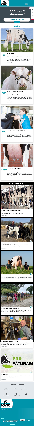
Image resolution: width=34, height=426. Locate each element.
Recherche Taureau (15, 389)
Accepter (22, 420)
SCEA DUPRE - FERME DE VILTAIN (7, 243)
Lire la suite (17, 22)
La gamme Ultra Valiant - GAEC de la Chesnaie (10, 308)
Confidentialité (3, 409)
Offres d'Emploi (6, 389)
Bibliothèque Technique (16, 394)
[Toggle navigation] (26, 4)
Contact (6, 409)
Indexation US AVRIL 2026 (17, 19)
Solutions (16, 130)
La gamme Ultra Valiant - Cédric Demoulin (9, 341)
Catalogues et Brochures (25, 389)
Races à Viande (15, 91)
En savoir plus (12, 424)
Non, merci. (28, 420)
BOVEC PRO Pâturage (5, 374)
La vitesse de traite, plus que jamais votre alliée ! (11, 210)
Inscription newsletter (26, 394)
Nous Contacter (6, 394)
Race (10, 53)
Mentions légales (10, 409)
